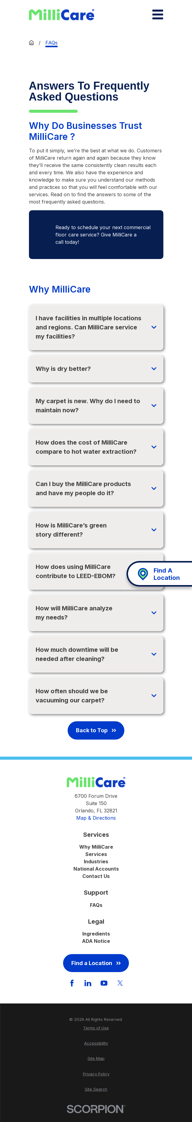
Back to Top (96, 730)
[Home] (61, 15)
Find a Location (95, 963)
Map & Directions (96, 818)
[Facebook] (72, 983)
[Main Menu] (157, 14)
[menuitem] (96, 1028)
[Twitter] (120, 983)
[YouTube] (104, 983)
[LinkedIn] (87, 983)
